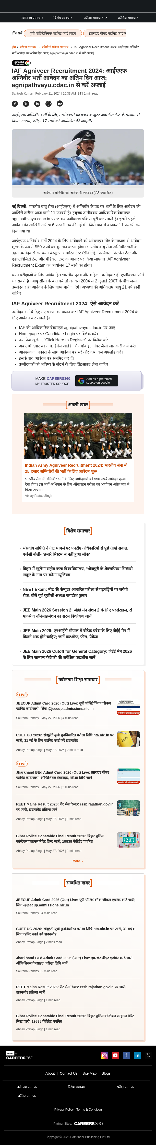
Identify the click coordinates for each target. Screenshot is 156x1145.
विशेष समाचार (62, 18)
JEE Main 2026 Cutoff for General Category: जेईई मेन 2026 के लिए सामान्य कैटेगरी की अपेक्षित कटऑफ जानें (77, 654)
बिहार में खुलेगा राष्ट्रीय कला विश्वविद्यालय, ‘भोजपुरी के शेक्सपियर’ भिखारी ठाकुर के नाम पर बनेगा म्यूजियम (78, 572)
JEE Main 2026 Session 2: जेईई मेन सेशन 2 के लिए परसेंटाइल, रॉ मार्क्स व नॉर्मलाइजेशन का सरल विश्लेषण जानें (77, 613)
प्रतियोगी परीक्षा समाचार (55, 47)
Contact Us (68, 1073)
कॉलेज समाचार (128, 18)
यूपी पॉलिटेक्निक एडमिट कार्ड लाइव (53, 33)
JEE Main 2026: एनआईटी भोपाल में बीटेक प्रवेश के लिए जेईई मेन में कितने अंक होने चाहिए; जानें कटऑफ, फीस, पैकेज (76, 634)
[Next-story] (78, 440)
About (50, 1073)
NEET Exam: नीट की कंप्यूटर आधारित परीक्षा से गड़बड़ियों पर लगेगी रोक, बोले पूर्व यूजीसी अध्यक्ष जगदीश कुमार (75, 592)
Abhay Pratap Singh (38, 496)
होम (14, 47)
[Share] (15, 103)
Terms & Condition (89, 1109)
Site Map (89, 1073)
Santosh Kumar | (23, 93)
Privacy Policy (64, 1109)
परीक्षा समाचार (96, 18)
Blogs (106, 1073)
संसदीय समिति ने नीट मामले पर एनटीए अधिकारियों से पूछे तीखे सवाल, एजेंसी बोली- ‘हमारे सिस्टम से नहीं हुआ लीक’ (75, 551)
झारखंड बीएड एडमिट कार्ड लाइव (110, 33)
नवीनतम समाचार (32, 18)
